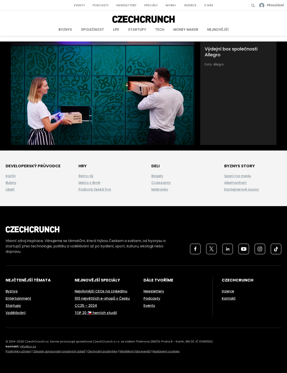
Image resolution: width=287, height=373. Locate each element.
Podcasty (101, 5)
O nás (208, 5)
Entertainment (18, 298)
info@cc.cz (28, 346)
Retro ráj (85, 176)
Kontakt (229, 298)
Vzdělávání (16, 312)
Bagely (157, 176)
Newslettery (126, 5)
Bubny (11, 182)
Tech (159, 29)
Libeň (10, 189)
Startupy (137, 29)
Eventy (79, 5)
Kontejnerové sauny (241, 189)
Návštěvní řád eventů (135, 351)
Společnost (92, 29)
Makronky (159, 189)
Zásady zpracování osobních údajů (59, 351)
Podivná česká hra (94, 189)
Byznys (65, 29)
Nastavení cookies (166, 351)
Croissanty (161, 182)
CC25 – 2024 (86, 305)
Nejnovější (217, 29)
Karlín (11, 176)
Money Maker (185, 29)
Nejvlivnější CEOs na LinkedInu (101, 291)
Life (116, 29)
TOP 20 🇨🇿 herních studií (96, 312)
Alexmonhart (235, 182)
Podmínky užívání (18, 351)
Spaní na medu (237, 176)
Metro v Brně (89, 182)
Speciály (151, 5)
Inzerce (190, 5)
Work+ (170, 5)
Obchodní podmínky (102, 351)
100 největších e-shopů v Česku (102, 298)
